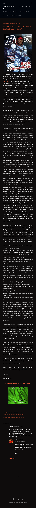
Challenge (14, 414)
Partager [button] (5, 412)
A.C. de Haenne (19, 439)
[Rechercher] (32, 3)
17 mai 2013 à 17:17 (18, 426)
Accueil (6, 15)
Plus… (20, 15)
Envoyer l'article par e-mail (16, 412)
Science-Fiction (20, 417)
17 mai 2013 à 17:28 (20, 441)
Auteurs (14, 15)
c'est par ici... (24, 370)
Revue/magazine (7, 417)
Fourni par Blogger (18, 499)
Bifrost (10, 414)
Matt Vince (24, 502)
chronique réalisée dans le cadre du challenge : (17, 383)
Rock (13, 417)
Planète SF (21, 414)
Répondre (12, 458)
